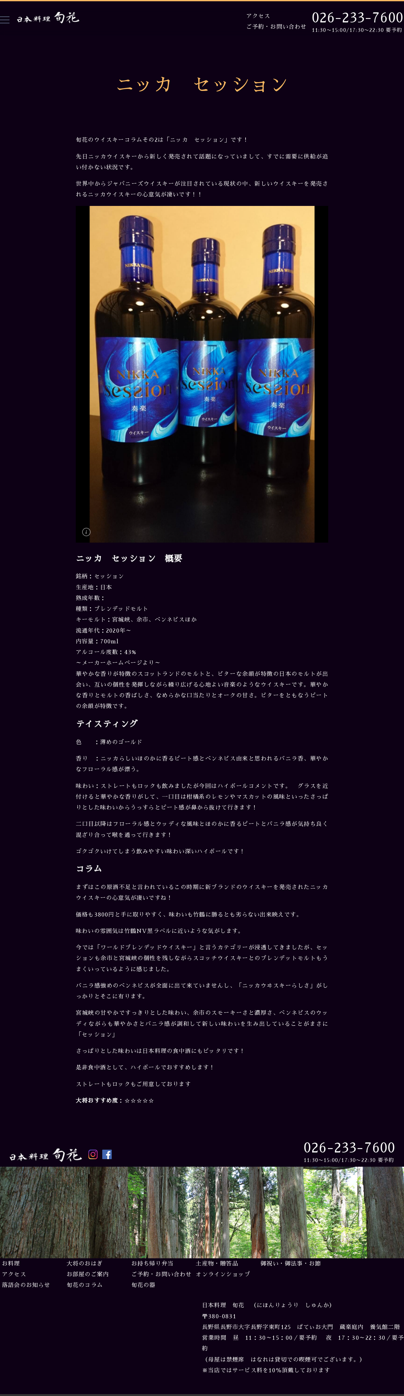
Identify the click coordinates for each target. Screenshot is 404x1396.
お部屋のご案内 (88, 1274)
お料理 (11, 1264)
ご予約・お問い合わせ (276, 27)
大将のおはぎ (85, 1264)
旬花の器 (143, 1285)
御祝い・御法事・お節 (290, 1264)
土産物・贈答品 (217, 1264)
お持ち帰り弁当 (152, 1264)
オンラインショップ (223, 1274)
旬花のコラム (85, 1285)
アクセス (258, 16)
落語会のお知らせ (26, 1285)
